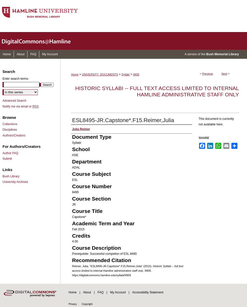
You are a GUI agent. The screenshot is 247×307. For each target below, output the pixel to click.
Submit (7, 158)
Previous (207, 73)
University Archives (15, 182)
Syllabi (125, 74)
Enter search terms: (16, 78)
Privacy (73, 304)
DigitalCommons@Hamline (40, 41)
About (87, 292)
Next (224, 73)
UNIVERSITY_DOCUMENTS (100, 74)
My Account (118, 292)
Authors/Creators (14, 135)
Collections (10, 124)
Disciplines (10, 129)
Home (74, 74)
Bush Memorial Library (222, 54)
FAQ (101, 292)
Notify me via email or (21, 106)
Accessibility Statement (147, 292)
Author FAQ (10, 153)
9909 (136, 74)
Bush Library (11, 176)
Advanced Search (14, 100)
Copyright (87, 304)
